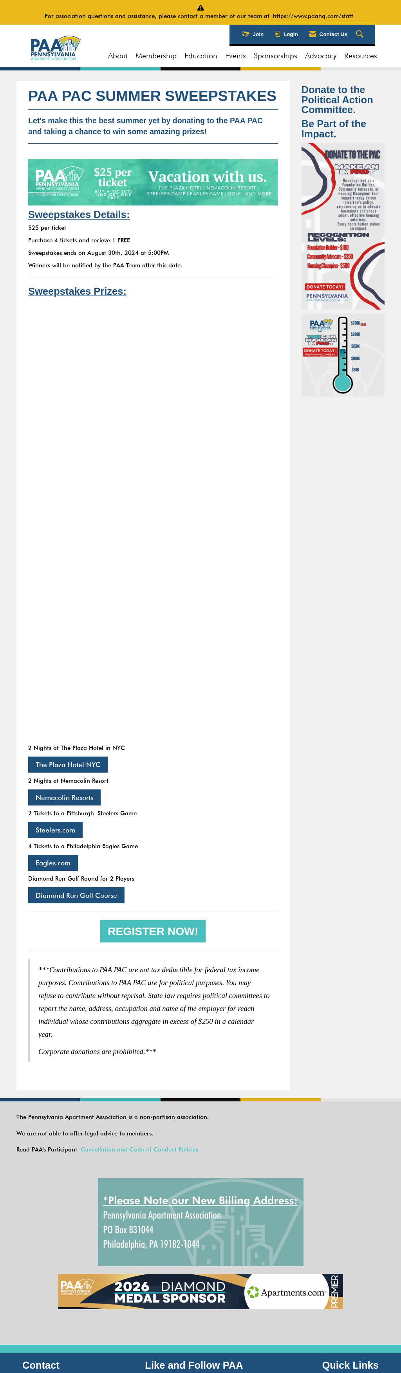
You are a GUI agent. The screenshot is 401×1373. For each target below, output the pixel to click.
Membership (156, 55)
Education (200, 55)
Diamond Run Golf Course (76, 895)
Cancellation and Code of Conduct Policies (139, 1149)
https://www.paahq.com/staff (315, 16)
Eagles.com (53, 863)
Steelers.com (55, 830)
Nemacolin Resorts (64, 797)
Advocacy (320, 55)
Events (235, 55)
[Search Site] (360, 34)
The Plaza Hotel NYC (68, 764)
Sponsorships (275, 55)
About (118, 55)
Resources (360, 55)
